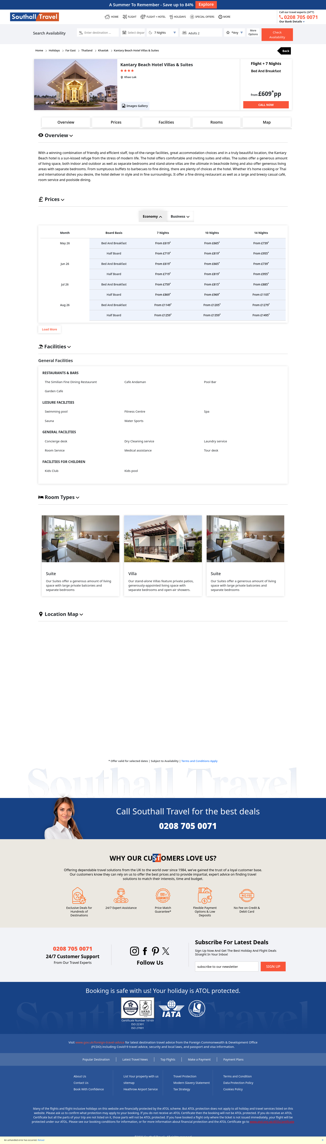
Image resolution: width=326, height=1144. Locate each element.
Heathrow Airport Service (140, 1094)
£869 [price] (163, 298)
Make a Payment (199, 1064)
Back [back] (285, 51)
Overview (66, 122)
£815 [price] (212, 287)
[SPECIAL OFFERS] (202, 17)
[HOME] (112, 17)
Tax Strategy (181, 1094)
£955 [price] (261, 254)
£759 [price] (163, 287)
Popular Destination (96, 1064)
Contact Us (81, 1087)
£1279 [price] (261, 308)
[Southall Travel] (34, 16)
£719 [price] (163, 254)
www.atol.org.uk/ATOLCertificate (272, 1126)
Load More (49, 333)
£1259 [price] (163, 319)
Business (180, 216)
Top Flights (168, 1064)
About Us (80, 1081)
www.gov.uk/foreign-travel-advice (100, 1047)
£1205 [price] (212, 308)
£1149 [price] (163, 308)
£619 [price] (163, 244)
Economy (152, 216)
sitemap (129, 1087)
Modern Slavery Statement (191, 1087)
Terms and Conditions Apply (200, 765)
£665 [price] (212, 244)
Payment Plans (233, 1064)
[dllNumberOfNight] (162, 32)
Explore (206, 4)
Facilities (166, 122)
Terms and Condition (237, 1081)
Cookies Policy (233, 1094)
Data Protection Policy (238, 1087)
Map (267, 122)
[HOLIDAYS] (178, 17)
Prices (116, 122)
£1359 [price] (212, 319)
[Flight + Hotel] (153, 17)
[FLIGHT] (129, 17)
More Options (253, 32)
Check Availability (277, 34)
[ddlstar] (234, 32)
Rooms (216, 122)
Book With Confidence (89, 1094)
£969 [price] (212, 298)
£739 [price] (261, 244)
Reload (41, 1140)
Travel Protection (184, 1081)
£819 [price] (212, 254)
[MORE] (224, 17)
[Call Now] (266, 104)
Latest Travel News (135, 1064)
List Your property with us (140, 1081)
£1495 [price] (261, 319)
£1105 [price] (261, 298)
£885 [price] (261, 287)
